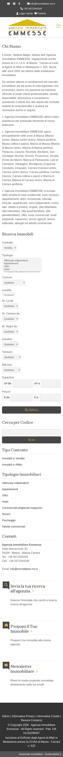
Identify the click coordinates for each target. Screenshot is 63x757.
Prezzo (6, 391)
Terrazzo (7, 351)
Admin (6, 716)
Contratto (7, 242)
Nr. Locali (7, 300)
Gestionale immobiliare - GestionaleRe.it (40, 754)
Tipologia (7, 255)
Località (6, 290)
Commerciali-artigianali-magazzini (22, 272)
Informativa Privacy (23, 716)
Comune (7, 277)
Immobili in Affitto (12, 464)
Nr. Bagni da (9, 326)
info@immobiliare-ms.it (41, 3)
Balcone (7, 364)
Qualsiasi (9, 295)
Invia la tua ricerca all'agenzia (27, 588)
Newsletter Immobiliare (22, 668)
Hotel (22, 269)
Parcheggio (9, 520)
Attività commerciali (13, 526)
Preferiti (40, 13)
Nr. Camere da (10, 313)
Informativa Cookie (48, 716)
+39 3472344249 (31, 8)
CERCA (31, 410)
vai (31, 439)
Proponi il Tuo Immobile (23, 628)
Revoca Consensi (31, 720)
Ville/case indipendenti (22, 260)
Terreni (6, 514)
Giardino (7, 339)
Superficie (8, 377)
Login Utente (24, 13)
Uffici (22, 266)
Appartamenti (22, 263)
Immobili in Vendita (13, 458)
